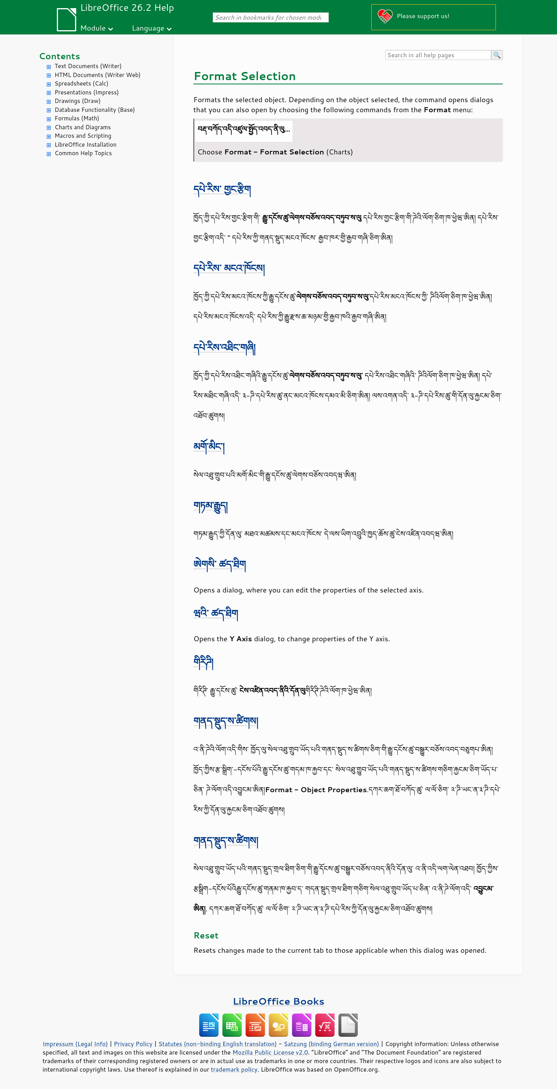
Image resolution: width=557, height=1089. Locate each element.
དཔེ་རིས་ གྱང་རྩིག (222, 189)
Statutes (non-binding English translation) (217, 1043)
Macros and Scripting (83, 136)
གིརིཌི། (203, 662)
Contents (59, 56)
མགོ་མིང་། (209, 446)
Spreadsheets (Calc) (81, 83)
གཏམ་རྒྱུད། (210, 505)
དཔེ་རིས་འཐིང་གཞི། (224, 347)
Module (93, 27)
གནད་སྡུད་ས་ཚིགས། (225, 721)
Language (148, 27)
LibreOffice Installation (85, 144)
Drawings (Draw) (78, 101)
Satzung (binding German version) (331, 1043)
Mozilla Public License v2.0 (270, 1052)
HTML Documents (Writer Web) (98, 75)
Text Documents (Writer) (88, 66)
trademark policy (234, 1069)
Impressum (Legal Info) (75, 1043)
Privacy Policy (133, 1043)
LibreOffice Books (278, 1001)
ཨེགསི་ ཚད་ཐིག (219, 564)
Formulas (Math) (77, 118)
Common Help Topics (83, 153)
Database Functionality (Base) (95, 110)
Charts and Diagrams (83, 127)
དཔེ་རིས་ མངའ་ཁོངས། (229, 268)
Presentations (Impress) (87, 92)
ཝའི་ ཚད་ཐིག (215, 613)
